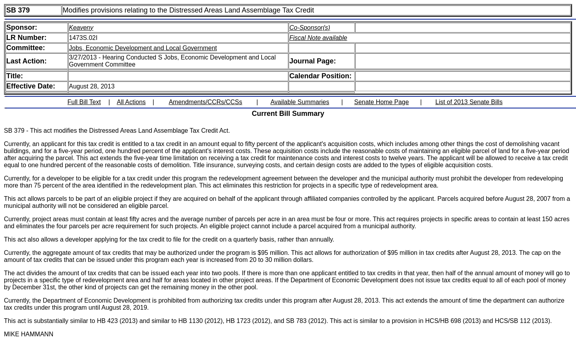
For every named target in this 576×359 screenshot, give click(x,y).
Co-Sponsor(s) (309, 27)
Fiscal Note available (318, 37)
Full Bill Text (84, 102)
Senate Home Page (381, 102)
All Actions (131, 102)
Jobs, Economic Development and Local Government (143, 48)
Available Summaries (300, 102)
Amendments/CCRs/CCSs (205, 102)
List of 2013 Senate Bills (469, 102)
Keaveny (81, 27)
